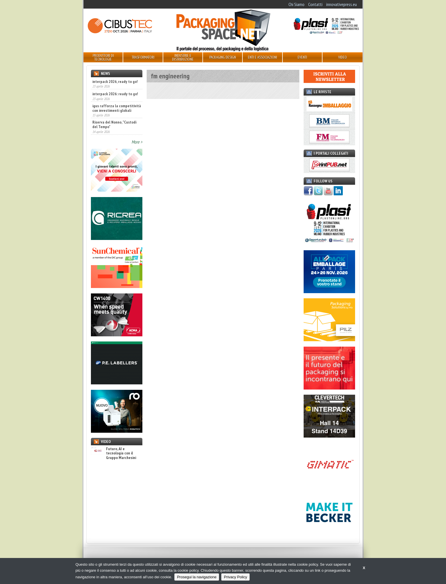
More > (137, 142)
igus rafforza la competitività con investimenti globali (116, 108)
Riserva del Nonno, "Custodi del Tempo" (114, 124)
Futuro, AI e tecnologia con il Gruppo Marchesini (113, 453)
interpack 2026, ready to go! (115, 81)
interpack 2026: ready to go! (115, 94)
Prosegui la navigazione (196, 577)
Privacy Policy (235, 577)
